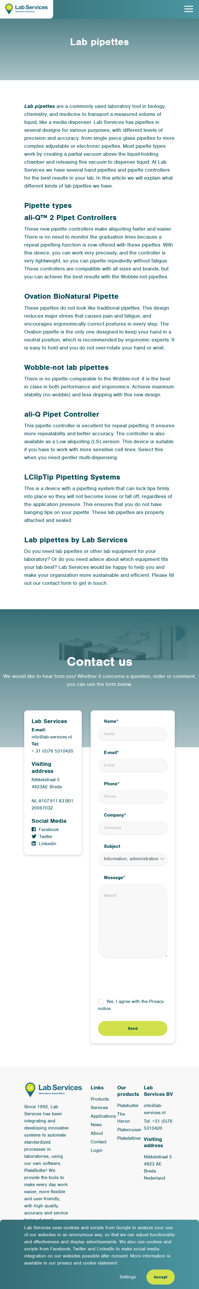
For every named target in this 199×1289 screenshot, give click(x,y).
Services (99, 1108)
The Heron (123, 1117)
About (97, 1133)
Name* (111, 721)
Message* (114, 878)
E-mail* (111, 753)
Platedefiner (129, 1138)
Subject (112, 846)
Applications (103, 1116)
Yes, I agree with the (131, 1005)
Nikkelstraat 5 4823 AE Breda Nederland (158, 1167)
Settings (128, 1277)
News (96, 1125)
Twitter (42, 837)
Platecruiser (129, 1130)
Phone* (112, 784)
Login (96, 1150)
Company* (115, 815)
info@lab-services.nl (52, 737)
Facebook (45, 829)
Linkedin (44, 844)
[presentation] (143, 977)
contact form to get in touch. (75, 583)
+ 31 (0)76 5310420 (52, 751)
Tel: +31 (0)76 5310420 (158, 1124)
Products (100, 1099)
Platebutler (128, 1106)
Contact (98, 1142)
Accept (160, 1277)
